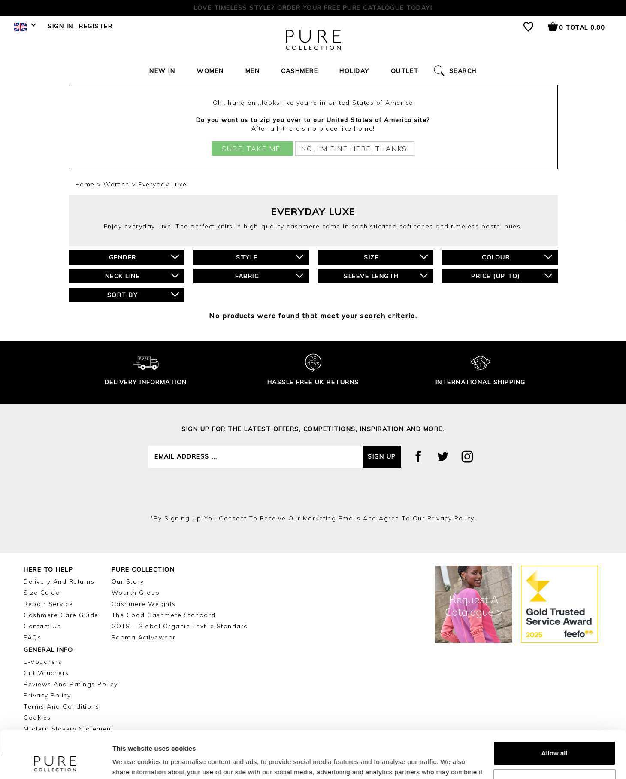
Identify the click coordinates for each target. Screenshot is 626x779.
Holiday (354, 71)
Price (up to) (511, 276)
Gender (144, 257)
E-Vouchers (43, 662)
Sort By (143, 295)
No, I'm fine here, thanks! (355, 148)
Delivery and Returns (59, 581)
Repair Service (48, 604)
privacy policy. (451, 518)
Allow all (554, 709)
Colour (517, 257)
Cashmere (299, 71)
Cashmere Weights (144, 604)
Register (95, 26)
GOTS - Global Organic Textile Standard (180, 626)
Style (269, 257)
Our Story (128, 581)
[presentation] (313, 491)
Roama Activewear (144, 637)
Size (396, 257)
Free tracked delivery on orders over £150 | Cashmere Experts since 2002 (313, 8)
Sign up (382, 456)
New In (162, 71)
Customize (554, 737)
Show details (132, 762)
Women (210, 71)
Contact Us (42, 626)
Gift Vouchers (46, 673)
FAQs (32, 637)
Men (252, 71)
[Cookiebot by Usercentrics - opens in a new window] (55, 762)
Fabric (269, 276)
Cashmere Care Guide (61, 615)
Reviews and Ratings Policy (71, 684)
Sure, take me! (252, 148)
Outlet (405, 71)
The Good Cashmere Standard (164, 615)
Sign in (60, 26)
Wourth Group (136, 592)
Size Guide (42, 592)
